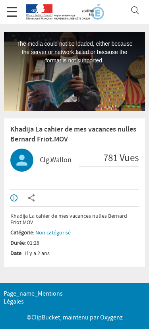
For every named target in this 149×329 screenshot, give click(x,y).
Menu (12, 7)
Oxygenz (111, 318)
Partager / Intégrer (31, 198)
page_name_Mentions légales (33, 298)
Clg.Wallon (56, 160)
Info (13, 198)
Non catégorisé (53, 232)
